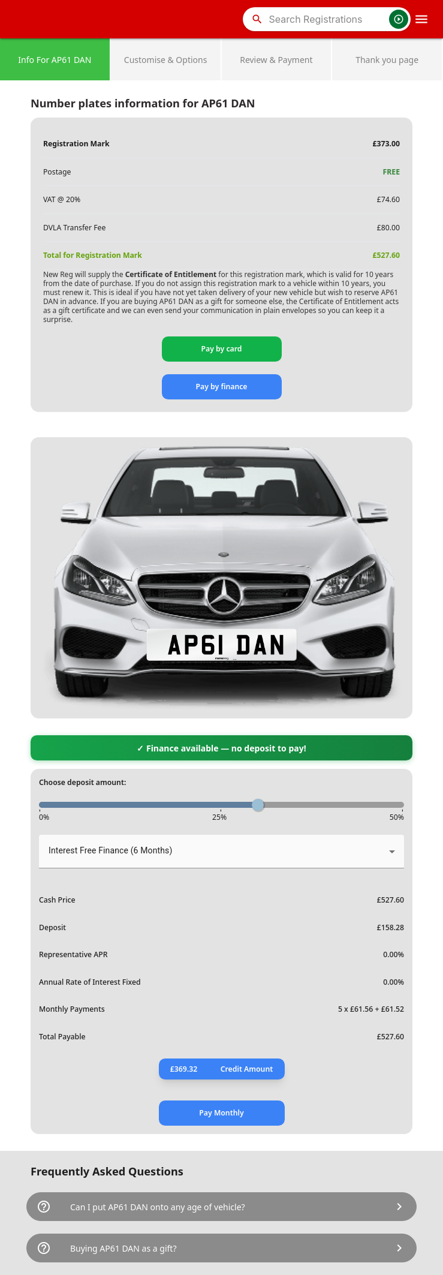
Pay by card (221, 349)
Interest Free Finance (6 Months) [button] (110, 850)
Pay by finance (221, 386)
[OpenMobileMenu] (421, 19)
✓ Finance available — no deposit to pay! (221, 748)
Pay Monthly (221, 1113)
